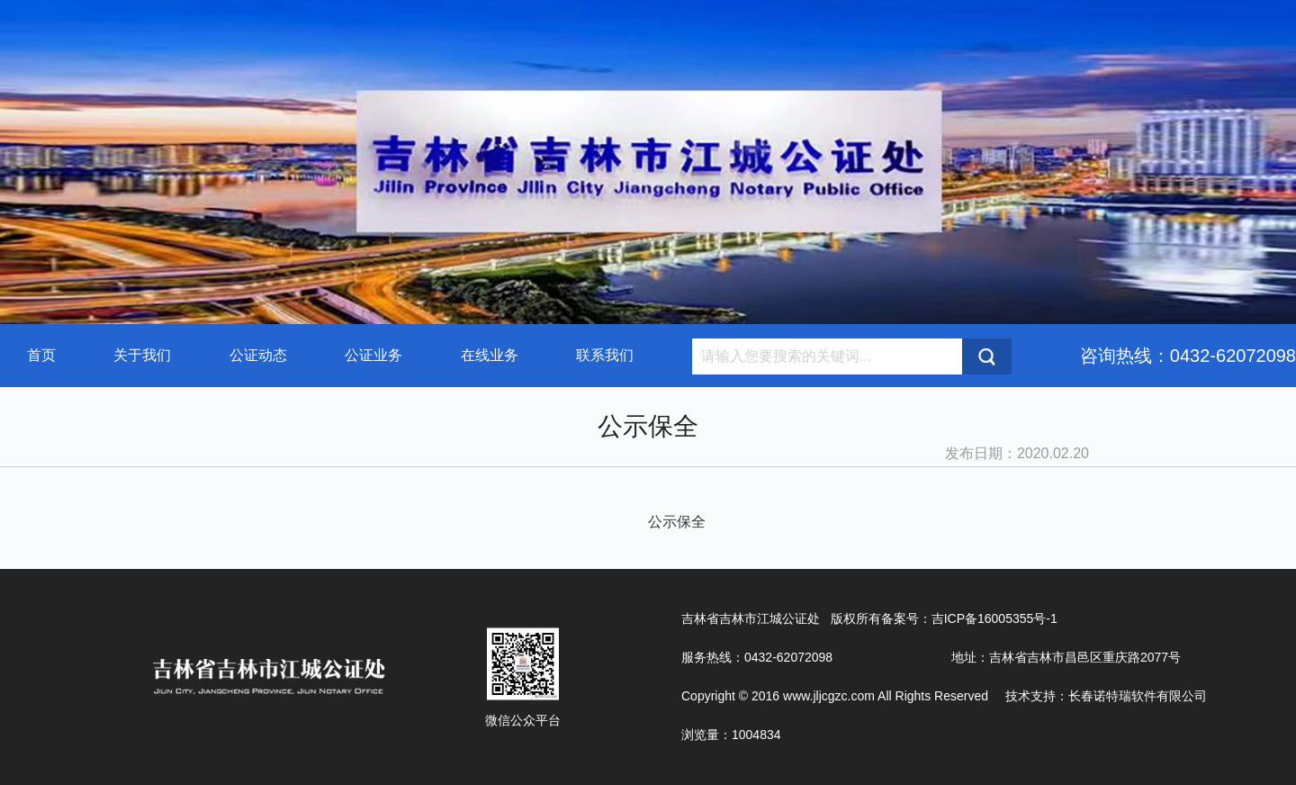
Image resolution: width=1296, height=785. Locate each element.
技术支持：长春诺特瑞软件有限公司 (1106, 696)
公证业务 (373, 355)
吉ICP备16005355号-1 (995, 618)
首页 (41, 355)
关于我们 (142, 355)
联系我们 (605, 355)
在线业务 (489, 355)
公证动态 (258, 355)
